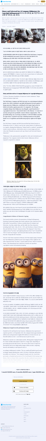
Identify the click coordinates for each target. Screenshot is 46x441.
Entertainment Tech (27, 408)
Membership (26, 415)
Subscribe (43, 1)
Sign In (39, 1)
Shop (25, 417)
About (25, 419)
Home (25, 406)
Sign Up (28, 394)
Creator (25, 413)
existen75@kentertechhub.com (8, 426)
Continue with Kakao (24, 387)
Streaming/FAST (27, 412)
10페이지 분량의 (7, 79)
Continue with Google (24, 391)
